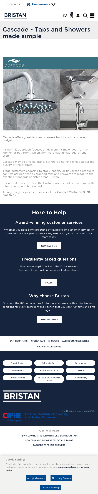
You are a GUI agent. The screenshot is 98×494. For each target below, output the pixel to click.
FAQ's (49, 282)
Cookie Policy (17, 370)
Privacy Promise (17, 378)
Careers (80, 370)
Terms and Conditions (49, 370)
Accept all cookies (35, 478)
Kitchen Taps (38, 341)
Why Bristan (49, 319)
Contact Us (49, 246)
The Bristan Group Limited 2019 (78, 411)
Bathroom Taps (18, 341)
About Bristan (17, 363)
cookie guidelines (66, 467)
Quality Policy (80, 378)
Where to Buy (49, 363)
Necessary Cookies (61, 478)
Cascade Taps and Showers (49, 445)
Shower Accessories (49, 347)
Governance (80, 363)
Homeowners (38, 4)
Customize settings (51, 487)
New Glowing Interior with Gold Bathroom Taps (49, 436)
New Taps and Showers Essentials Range (49, 440)
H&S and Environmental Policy (49, 379)
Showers (53, 341)
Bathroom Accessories (75, 341)
